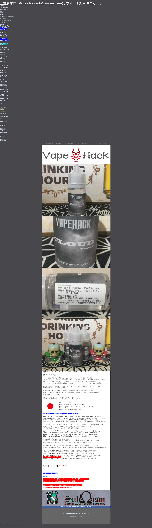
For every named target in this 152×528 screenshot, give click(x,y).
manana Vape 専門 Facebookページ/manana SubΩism (76, 506)
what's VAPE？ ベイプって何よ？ (52, 457)
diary (1, 13)
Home (2, 6)
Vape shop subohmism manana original (4, 86)
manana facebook (2, 124)
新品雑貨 (3, 18)
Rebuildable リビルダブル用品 (4, 80)
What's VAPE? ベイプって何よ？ (4, 90)
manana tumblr (2, 135)
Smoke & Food (5, 26)
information (4, 9)
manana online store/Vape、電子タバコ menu (76, 513)
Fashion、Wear (5, 20)
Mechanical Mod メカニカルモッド (4, 66)
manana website (76, 519)
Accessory (3, 22)
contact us (3, 113)
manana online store (76, 516)
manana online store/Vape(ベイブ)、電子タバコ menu (57, 487)
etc (1, 11)
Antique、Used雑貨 (7, 16)
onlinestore (4, 7)
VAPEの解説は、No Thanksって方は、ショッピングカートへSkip (60, 413)
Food (1, 103)
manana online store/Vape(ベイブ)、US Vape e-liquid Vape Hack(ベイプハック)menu (66, 479)
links (1, 14)
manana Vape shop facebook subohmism (3, 130)
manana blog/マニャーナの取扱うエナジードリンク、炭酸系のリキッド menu (64, 481)
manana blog (3, 121)
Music (2, 24)
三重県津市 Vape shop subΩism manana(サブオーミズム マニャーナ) (52, 3)
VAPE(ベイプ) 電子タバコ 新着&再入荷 (3, 34)
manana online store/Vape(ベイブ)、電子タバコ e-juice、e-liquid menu (62, 485)
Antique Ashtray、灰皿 (4, 95)
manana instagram (3, 139)
